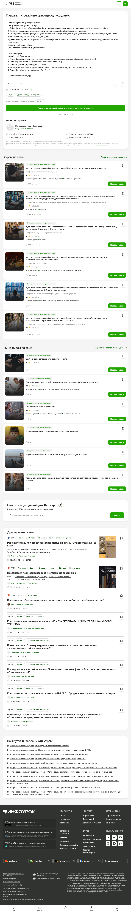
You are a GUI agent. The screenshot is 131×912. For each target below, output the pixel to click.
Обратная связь (113, 815)
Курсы (62, 815)
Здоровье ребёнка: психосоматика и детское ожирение (52, 431)
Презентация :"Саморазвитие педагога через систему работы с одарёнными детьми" (55, 600)
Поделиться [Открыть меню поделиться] (66, 114)
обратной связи (102, 892)
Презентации (74, 568)
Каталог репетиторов (89, 851)
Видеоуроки (88, 842)
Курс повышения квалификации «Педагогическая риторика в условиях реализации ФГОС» (49, 750)
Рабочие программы (34, 616)
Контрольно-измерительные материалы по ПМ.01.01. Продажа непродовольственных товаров (61, 693)
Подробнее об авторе (24, 129)
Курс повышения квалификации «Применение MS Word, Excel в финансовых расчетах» (47, 754)
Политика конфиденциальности (14, 891)
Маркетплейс (89, 815)
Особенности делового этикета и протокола (46, 359)
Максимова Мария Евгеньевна (29, 126)
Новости (63, 837)
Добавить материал (92, 823)
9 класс (42, 568)
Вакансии (110, 823)
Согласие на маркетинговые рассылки (16, 888)
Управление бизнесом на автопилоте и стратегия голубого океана (56, 454)
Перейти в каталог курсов (114, 157)
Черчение (22, 568)
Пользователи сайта (68, 845)
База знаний (88, 819)
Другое (10, 95)
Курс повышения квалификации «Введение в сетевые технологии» (38, 745)
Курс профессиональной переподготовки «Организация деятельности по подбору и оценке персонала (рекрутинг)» (61, 776)
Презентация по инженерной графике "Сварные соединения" (42, 572)
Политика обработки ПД (11, 882)
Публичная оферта (9, 878)
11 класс (41, 538)
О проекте (64, 841)
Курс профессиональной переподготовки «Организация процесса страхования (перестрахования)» (53, 787)
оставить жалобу (102, 145)
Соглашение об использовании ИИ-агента (15, 895)
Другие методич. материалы (28, 95)
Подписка (64, 823)
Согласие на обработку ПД (12, 885)
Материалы (64, 819)
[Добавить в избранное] (122, 83)
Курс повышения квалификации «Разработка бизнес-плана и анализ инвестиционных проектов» (52, 763)
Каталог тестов (90, 846)
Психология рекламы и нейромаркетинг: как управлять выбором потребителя (62, 382)
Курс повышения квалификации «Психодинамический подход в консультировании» (46, 758)
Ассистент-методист (92, 839)
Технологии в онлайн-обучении (40, 406)
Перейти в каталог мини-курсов (111, 348)
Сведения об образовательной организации (13, 874)
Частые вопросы (113, 819)
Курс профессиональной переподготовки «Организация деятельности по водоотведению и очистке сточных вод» (60, 772)
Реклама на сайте (67, 848)
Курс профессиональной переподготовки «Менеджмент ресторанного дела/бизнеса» (66, 168)
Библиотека (88, 835)
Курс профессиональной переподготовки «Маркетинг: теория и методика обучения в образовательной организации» (62, 767)
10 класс (31, 538)
